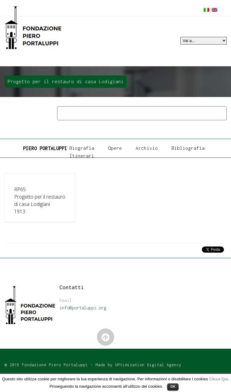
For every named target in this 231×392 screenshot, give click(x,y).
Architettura (111, 113)
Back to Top (106, 337)
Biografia (81, 148)
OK (172, 386)
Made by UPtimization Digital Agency (138, 364)
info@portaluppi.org (83, 307)
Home (64, 113)
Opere (83, 113)
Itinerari (81, 155)
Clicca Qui (218, 379)
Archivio (147, 148)
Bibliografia (188, 148)
